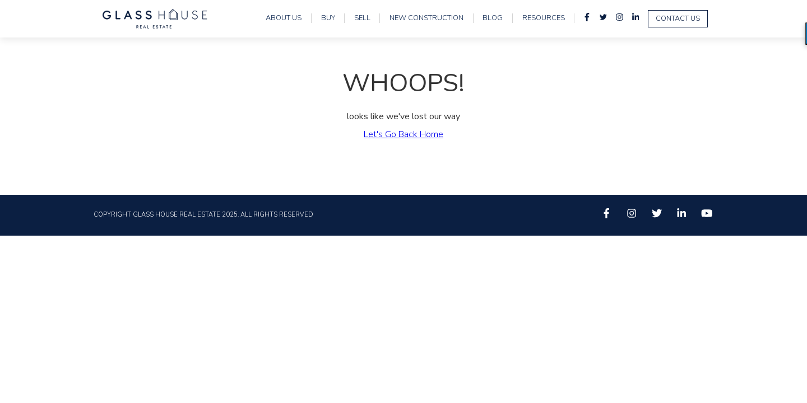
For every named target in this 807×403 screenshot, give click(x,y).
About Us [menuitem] (284, 18)
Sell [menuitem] (362, 18)
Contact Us (678, 18)
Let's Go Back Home (403, 134)
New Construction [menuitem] (426, 18)
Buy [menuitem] (328, 18)
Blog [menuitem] (493, 18)
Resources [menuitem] (543, 18)
